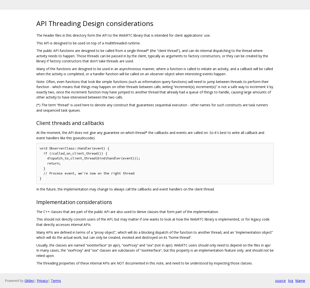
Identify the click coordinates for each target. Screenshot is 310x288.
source (280, 280)
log (290, 280)
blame (300, 280)
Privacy (42, 280)
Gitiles (29, 280)
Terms (56, 280)
